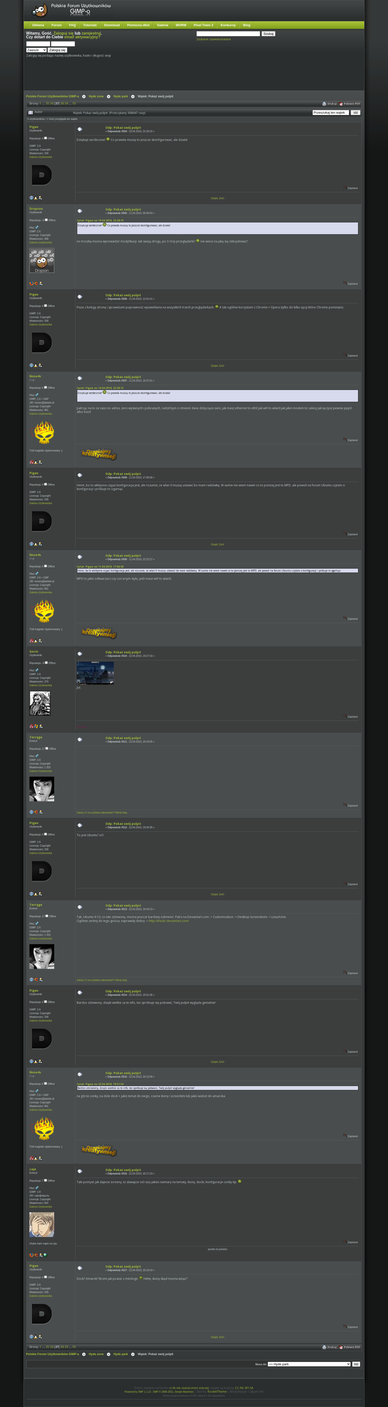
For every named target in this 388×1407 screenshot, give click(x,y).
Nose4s (35, 376)
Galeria (162, 25)
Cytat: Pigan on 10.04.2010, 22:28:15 (100, 220)
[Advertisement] (119, 76)
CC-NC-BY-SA (244, 1388)
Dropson (36, 209)
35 (47, 103)
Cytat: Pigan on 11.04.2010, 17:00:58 (100, 566)
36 (51, 103)
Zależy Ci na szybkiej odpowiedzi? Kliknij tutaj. (102, 812)
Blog (246, 25)
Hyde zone (96, 96)
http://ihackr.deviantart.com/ (169, 921)
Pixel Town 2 (203, 25)
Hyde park (121, 96)
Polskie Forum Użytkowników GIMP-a (52, 96)
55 (74, 103)
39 (66, 103)
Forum (56, 25)
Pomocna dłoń (138, 25)
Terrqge (35, 737)
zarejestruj (91, 33)
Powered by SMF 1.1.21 (137, 1391)
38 (62, 103)
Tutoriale (90, 25)
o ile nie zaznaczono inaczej (189, 1388)
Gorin (33, 651)
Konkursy (228, 25)
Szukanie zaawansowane (213, 39)
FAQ (72, 25)
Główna (38, 25)
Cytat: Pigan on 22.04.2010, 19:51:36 (100, 1084)
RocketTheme (217, 1391)
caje (32, 1169)
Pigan (33, 127)
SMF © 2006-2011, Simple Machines (173, 1391)
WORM (181, 25)
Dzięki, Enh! (217, 198)
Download (112, 25)
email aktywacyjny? (82, 37)
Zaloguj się (63, 33)
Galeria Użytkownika (40, 157)
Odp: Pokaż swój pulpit (123, 128)
